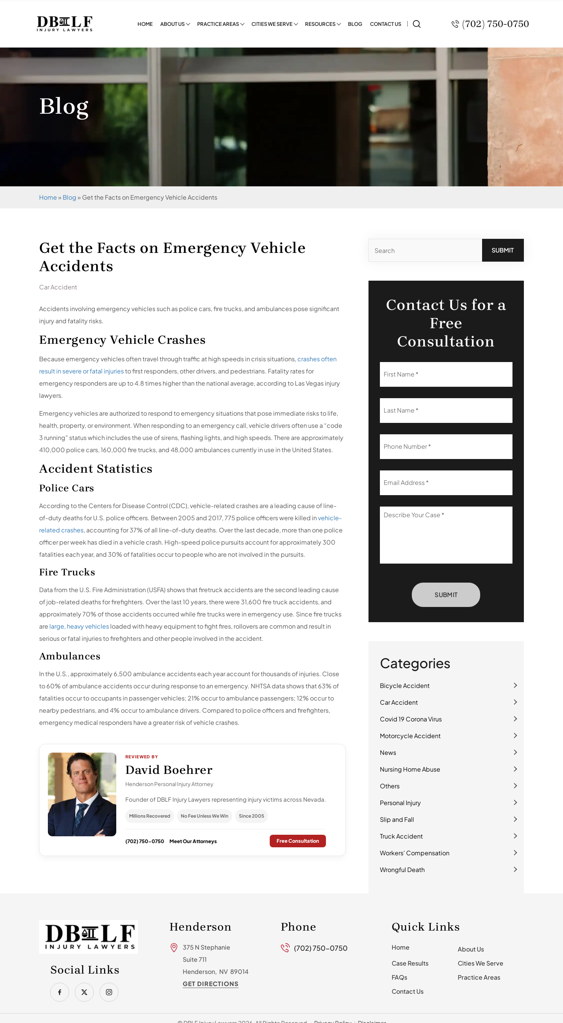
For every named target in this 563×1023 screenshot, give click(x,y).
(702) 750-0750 (144, 841)
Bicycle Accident (405, 685)
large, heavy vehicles (79, 626)
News (388, 752)
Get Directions (211, 984)
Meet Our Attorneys (193, 841)
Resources (320, 24)
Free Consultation (298, 841)
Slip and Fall (397, 819)
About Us (172, 24)
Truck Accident (401, 836)
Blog (355, 24)
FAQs (399, 977)
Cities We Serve (272, 24)
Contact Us (385, 24)
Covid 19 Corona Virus (411, 719)
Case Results (410, 963)
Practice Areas (218, 24)
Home (145, 24)
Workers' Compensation (414, 853)
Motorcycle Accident (410, 736)
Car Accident (399, 702)
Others (390, 786)
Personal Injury (400, 803)
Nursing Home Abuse (410, 769)
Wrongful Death (402, 870)
